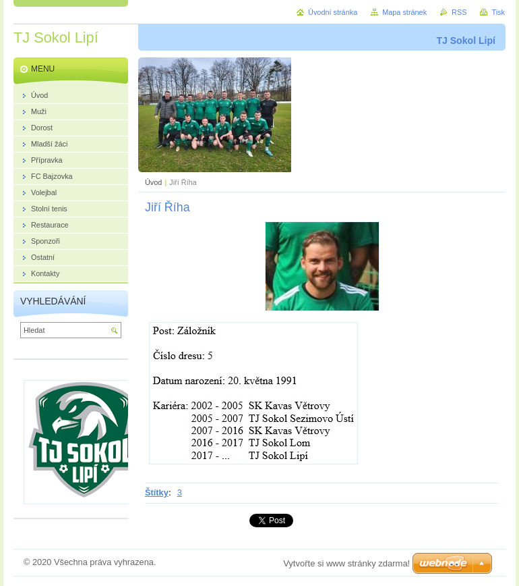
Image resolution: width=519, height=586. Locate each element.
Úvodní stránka (332, 12)
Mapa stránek (404, 12)
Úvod (153, 182)
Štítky (157, 492)
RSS (459, 12)
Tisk (498, 12)
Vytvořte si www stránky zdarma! (346, 563)
